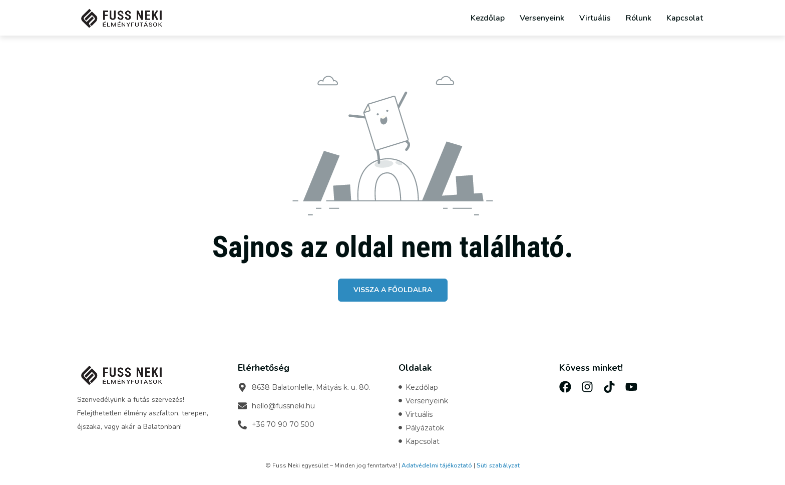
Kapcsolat (684, 18)
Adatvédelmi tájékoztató (437, 465)
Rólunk (638, 18)
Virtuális (595, 18)
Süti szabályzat (498, 465)
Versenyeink (542, 18)
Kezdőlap (488, 18)
